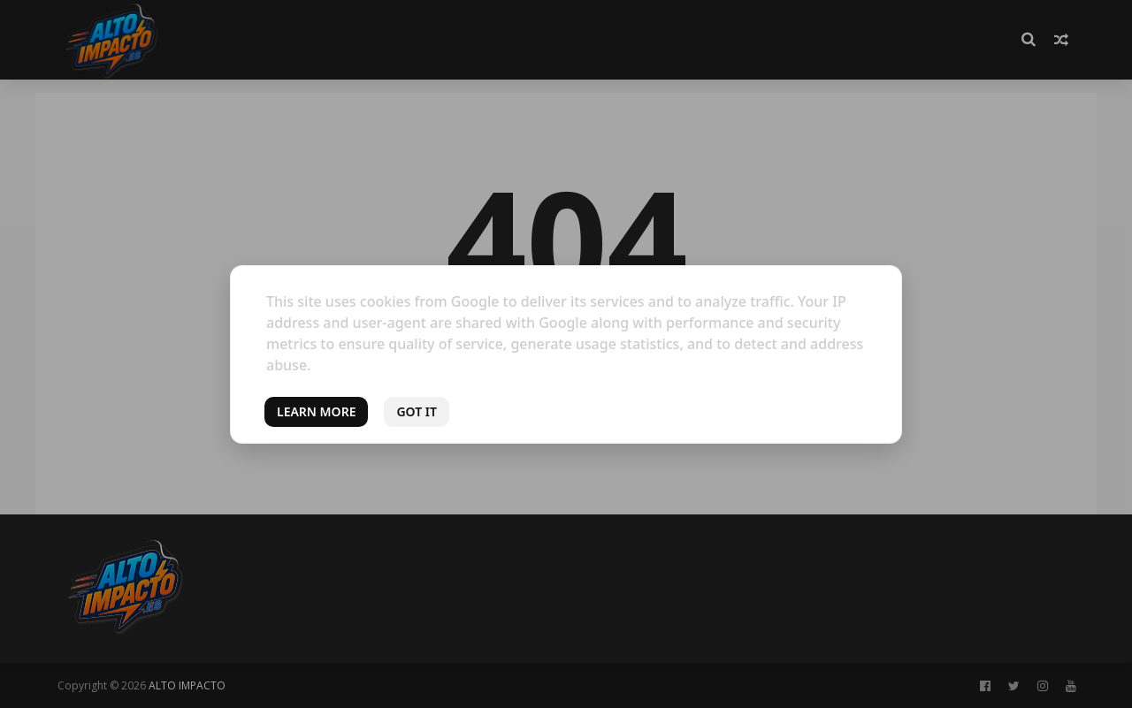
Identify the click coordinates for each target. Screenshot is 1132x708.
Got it (416, 411)
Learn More (316, 411)
